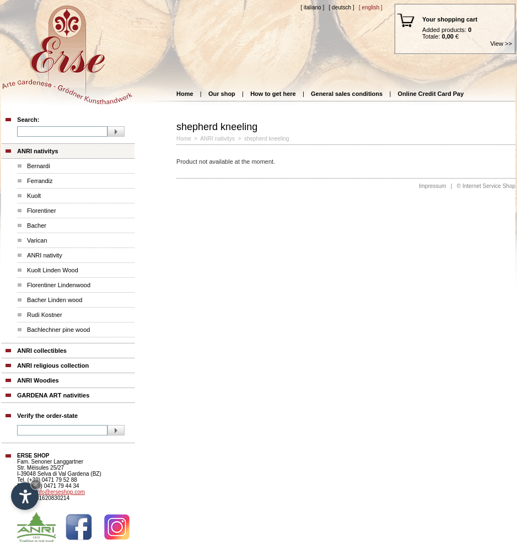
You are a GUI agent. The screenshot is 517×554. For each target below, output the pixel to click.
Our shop (221, 93)
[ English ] (371, 7)
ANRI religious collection (53, 365)
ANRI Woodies (38, 380)
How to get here (273, 93)
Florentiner (41, 210)
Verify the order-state (47, 415)
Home (184, 93)
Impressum (432, 186)
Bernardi (38, 166)
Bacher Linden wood (54, 300)
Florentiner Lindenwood (58, 285)
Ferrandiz (39, 181)
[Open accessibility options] (25, 496)
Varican (37, 240)
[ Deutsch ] (341, 7)
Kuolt (34, 195)
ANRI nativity (44, 255)
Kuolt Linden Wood (52, 270)
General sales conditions (347, 93)
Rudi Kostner (44, 314)
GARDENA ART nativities (53, 395)
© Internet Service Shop (486, 186)
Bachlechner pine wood (58, 329)
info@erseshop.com (60, 492)
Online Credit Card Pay (431, 93)
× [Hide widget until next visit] (36, 484)
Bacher (36, 225)
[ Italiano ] (312, 7)
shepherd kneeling (266, 139)
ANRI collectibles (42, 350)
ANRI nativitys (37, 151)
